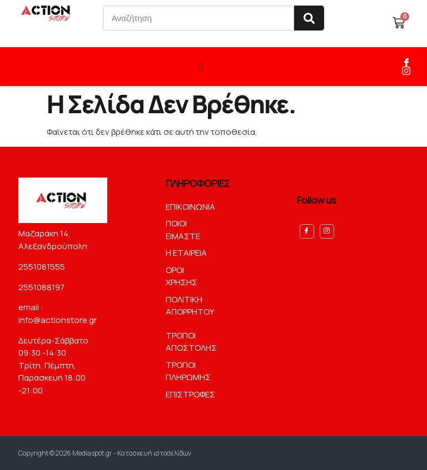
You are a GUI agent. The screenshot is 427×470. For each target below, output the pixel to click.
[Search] (309, 18)
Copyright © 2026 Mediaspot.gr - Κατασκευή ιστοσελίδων (104, 452)
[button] (201, 66)
